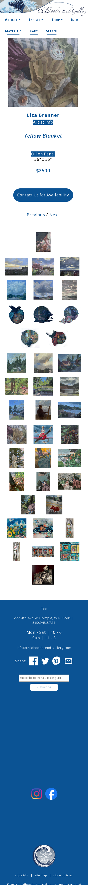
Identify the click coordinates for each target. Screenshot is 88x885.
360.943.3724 (44, 622)
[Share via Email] (68, 661)
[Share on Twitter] (45, 661)
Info (74, 19)
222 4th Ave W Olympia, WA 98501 (42, 618)
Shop (57, 19)
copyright (21, 875)
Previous (36, 214)
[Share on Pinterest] (56, 661)
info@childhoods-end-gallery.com (44, 647)
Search (51, 31)
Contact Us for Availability (43, 195)
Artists (13, 19)
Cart (34, 31)
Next (54, 214)
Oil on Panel (43, 154)
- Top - (44, 609)
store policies (63, 875)
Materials (13, 31)
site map (41, 875)
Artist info (43, 122)
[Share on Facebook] (33, 661)
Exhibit (36, 19)
